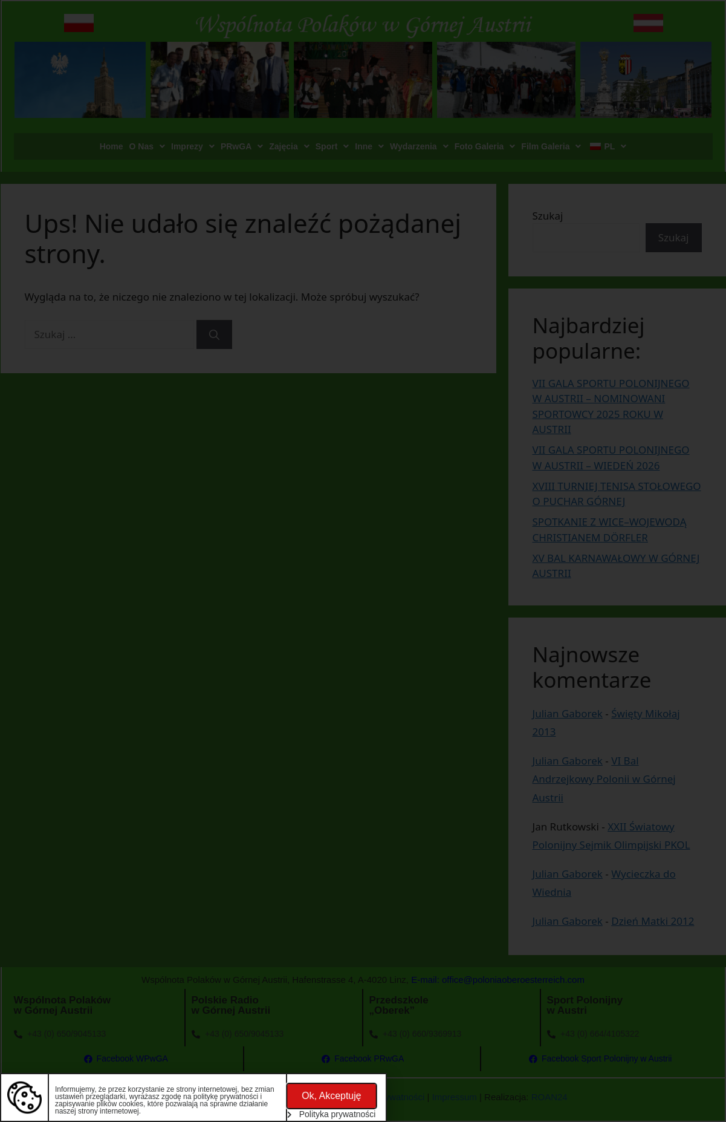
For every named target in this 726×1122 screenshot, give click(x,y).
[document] (363, 561)
